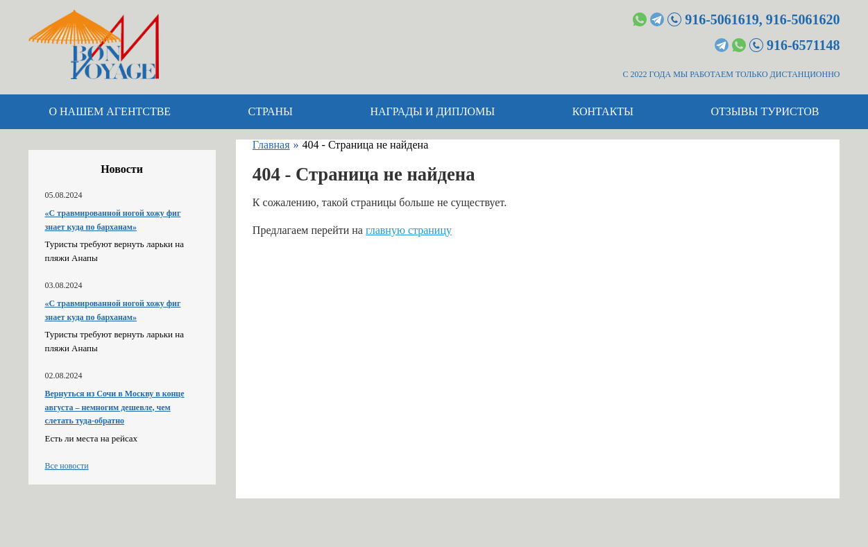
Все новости (67, 466)
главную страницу (409, 230)
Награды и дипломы (432, 111)
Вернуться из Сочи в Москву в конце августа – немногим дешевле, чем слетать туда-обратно (115, 407)
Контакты (602, 111)
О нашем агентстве (110, 111)
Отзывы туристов (765, 111)
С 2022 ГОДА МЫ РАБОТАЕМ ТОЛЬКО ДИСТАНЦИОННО (731, 74)
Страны (270, 111)
